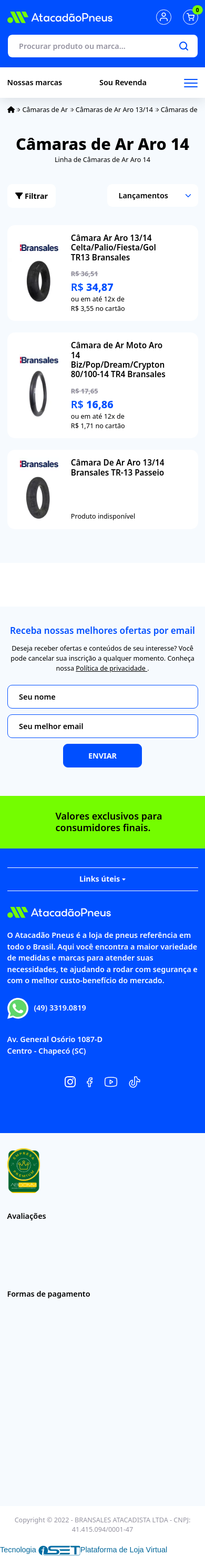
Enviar (102, 756)
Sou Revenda (123, 82)
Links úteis (102, 879)
